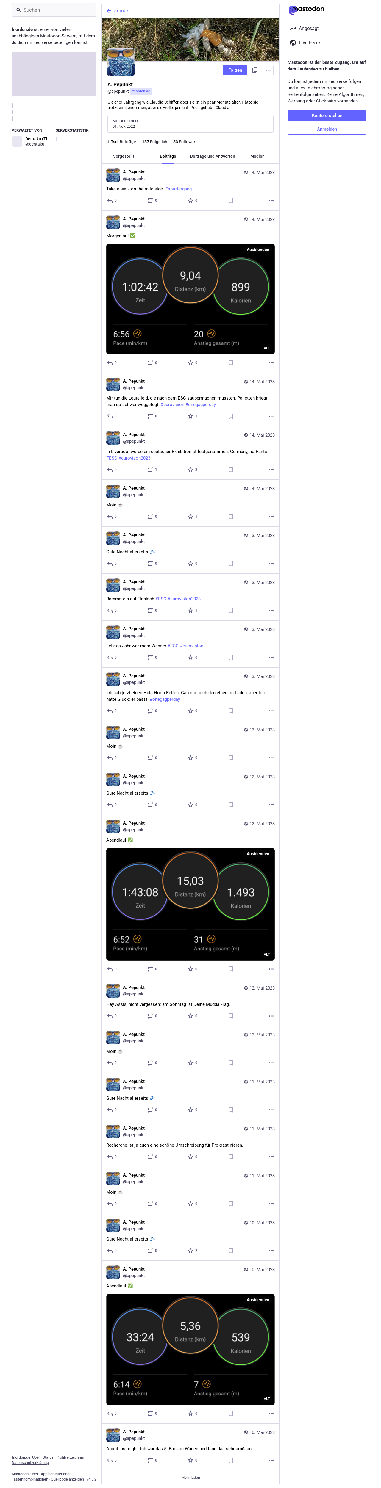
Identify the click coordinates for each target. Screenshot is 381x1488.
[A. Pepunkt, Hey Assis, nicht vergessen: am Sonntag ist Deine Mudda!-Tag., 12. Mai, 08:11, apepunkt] (190, 1002)
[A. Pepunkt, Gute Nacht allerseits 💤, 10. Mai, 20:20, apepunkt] (190, 1237)
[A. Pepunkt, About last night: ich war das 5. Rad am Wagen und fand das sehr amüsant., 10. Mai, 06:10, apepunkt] (190, 1447)
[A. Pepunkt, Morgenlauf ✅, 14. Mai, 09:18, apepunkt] (190, 292)
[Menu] (268, 70)
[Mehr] (271, 200)
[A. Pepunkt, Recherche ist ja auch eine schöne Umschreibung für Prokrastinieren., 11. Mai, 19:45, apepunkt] (190, 1143)
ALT (267, 348)
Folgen (235, 70)
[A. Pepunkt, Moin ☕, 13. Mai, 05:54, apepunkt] (190, 744)
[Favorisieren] (193, 200)
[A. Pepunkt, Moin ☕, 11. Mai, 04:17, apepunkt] (190, 1190)
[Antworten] (112, 200)
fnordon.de (141, 91)
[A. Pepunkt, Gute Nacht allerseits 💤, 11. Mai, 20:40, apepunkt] (190, 1096)
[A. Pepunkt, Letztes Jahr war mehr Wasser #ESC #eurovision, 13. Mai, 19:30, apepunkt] (190, 644)
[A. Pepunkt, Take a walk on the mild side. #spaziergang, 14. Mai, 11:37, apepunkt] (190, 187)
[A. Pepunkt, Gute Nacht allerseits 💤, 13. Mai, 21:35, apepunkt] (190, 550)
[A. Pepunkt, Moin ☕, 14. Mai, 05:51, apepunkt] (190, 503)
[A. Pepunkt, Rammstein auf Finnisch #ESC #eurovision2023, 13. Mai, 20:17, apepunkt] (190, 597)
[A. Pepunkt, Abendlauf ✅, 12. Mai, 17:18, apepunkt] (190, 897)
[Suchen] (54, 10)
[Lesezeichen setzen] (231, 200)
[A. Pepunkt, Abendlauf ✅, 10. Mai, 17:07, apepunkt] (190, 1342)
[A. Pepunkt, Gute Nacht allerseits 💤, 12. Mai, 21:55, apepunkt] (190, 791)
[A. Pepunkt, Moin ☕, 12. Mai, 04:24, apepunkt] (190, 1049)
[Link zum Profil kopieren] (255, 70)
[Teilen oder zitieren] (152, 200)
